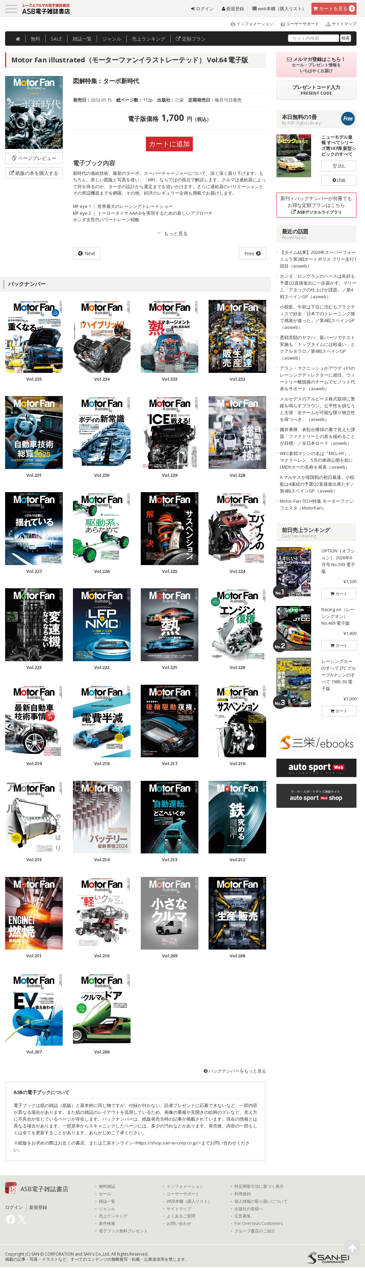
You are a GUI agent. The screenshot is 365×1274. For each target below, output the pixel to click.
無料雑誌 (107, 1186)
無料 (35, 38)
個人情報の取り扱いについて (261, 1201)
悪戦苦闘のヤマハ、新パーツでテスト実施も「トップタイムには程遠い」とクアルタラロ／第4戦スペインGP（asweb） (317, 347)
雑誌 (82, 38)
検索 (345, 38)
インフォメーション (249, 24)
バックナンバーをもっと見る (235, 1071)
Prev (249, 253)
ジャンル (111, 38)
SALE (56, 38)
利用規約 (242, 1194)
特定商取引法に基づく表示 (259, 1186)
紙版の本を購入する (33, 173)
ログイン (202, 8)
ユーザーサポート (296, 24)
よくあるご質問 (181, 1216)
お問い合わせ (179, 1223)
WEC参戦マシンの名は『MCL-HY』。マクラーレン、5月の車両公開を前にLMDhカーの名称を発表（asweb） (316, 460)
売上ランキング (113, 1216)
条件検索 (107, 1223)
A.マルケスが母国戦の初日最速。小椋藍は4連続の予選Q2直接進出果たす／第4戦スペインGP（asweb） (317, 484)
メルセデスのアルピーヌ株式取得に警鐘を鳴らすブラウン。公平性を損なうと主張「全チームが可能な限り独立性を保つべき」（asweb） (317, 409)
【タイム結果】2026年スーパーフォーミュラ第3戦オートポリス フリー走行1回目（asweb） (318, 259)
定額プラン (191, 38)
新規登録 (233, 8)
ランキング (148, 38)
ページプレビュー (34, 158)
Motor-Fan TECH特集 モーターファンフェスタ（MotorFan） (316, 504)
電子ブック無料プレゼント (123, 1231)
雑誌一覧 (107, 1201)
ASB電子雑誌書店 (44, 1189)
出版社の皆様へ (248, 1209)
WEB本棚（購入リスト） (189, 1201)
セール (105, 1194)
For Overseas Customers (258, 1223)
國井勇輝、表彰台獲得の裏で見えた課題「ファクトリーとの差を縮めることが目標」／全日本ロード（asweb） (317, 436)
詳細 (339, 180)
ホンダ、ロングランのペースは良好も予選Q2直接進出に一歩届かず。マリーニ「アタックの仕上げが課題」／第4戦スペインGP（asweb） (318, 286)
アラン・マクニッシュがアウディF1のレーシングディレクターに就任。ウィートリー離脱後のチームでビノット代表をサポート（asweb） (317, 378)
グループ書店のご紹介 (254, 1231)
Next (90, 253)
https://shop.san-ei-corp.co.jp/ (167, 1143)
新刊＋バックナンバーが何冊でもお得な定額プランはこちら (316, 205)
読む (339, 166)
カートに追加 (169, 143)
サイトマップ (338, 24)
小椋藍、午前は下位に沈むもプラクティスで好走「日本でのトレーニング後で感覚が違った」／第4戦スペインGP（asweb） (317, 317)
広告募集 (242, 1216)
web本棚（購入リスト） (279, 8)
